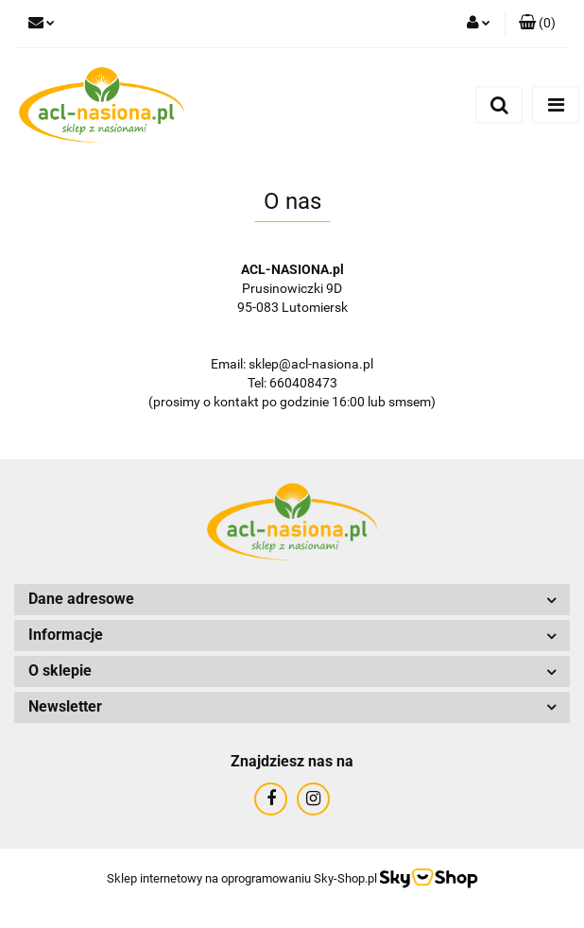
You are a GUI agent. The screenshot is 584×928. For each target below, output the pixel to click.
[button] (537, 23)
